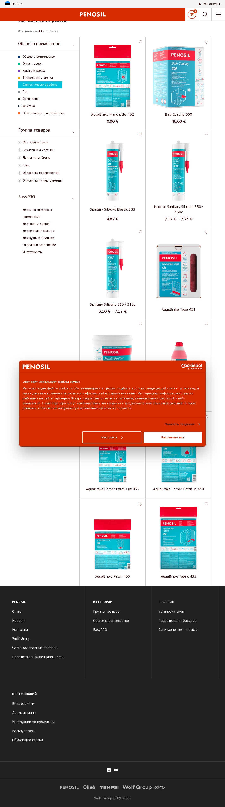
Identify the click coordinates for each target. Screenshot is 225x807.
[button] (14, 4)
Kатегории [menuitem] (102, 602)
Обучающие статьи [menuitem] (27, 740)
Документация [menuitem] (24, 713)
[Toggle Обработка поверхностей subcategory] (19, 173)
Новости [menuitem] (19, 621)
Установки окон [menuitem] (171, 612)
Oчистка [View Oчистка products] (26, 106)
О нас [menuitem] (16, 612)
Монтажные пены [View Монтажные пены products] (35, 142)
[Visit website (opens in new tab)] (89, 787)
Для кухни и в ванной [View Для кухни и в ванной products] (38, 238)
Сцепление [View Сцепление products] (28, 99)
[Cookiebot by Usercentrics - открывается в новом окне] (184, 367)
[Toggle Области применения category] (46, 43)
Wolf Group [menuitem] (21, 639)
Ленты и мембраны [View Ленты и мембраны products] (37, 157)
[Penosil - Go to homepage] (92, 14)
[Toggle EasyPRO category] (46, 196)
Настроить (112, 437)
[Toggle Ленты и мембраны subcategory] (19, 157)
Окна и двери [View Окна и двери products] (30, 63)
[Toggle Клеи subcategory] (19, 165)
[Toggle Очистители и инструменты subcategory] (19, 180)
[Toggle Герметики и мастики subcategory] (19, 150)
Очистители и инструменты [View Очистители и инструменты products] (42, 180)
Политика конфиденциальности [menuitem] (38, 657)
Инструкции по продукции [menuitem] (33, 722)
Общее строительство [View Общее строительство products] (36, 56)
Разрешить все (172, 437)
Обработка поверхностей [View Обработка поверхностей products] (41, 173)
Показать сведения (180, 424)
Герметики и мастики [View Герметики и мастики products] (38, 150)
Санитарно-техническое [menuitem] (178, 630)
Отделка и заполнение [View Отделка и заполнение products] (39, 245)
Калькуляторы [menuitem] (23, 731)
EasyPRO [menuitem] (100, 630)
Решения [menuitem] (166, 602)
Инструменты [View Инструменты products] (32, 252)
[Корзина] (192, 14)
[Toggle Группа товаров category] (46, 129)
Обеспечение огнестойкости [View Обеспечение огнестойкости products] (41, 113)
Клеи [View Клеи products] (26, 165)
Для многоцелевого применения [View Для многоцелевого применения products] (37, 213)
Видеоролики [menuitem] (23, 704)
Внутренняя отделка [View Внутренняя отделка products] (35, 78)
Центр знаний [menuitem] (24, 694)
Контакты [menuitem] (20, 630)
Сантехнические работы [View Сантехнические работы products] (38, 85)
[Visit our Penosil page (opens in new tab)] (116, 770)
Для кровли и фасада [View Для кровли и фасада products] (38, 231)
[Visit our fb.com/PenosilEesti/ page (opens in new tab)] (109, 770)
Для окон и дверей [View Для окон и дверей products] (36, 224)
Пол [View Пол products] (23, 92)
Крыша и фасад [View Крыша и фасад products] (31, 70)
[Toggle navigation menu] (218, 14)
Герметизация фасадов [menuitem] (178, 621)
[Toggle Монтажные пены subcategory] (19, 142)
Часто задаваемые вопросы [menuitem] (34, 648)
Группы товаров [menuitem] (106, 612)
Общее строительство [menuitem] (111, 621)
